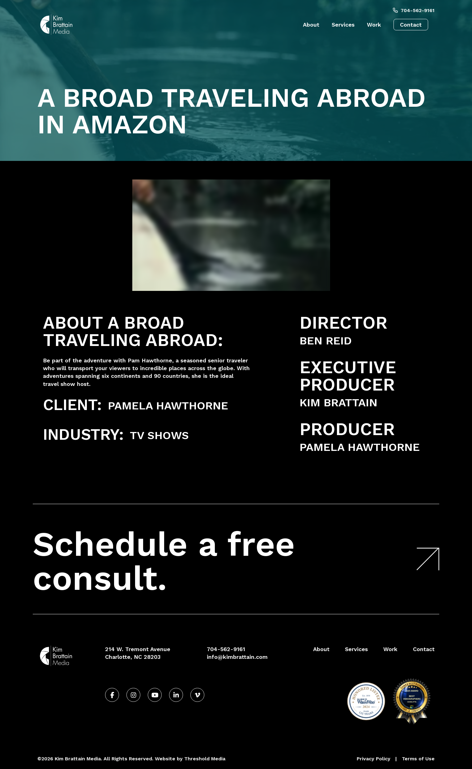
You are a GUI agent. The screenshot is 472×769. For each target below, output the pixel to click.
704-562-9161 (414, 10)
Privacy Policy (373, 759)
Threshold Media (204, 759)
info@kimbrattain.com (237, 657)
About (311, 24)
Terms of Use (418, 759)
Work (374, 24)
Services (343, 24)
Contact (411, 24)
